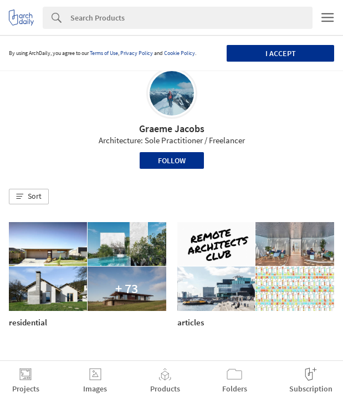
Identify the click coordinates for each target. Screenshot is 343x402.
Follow (172, 160)
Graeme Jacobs (171, 128)
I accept (280, 53)
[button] (29, 196)
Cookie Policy (179, 53)
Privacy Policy (136, 53)
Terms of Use (104, 53)
